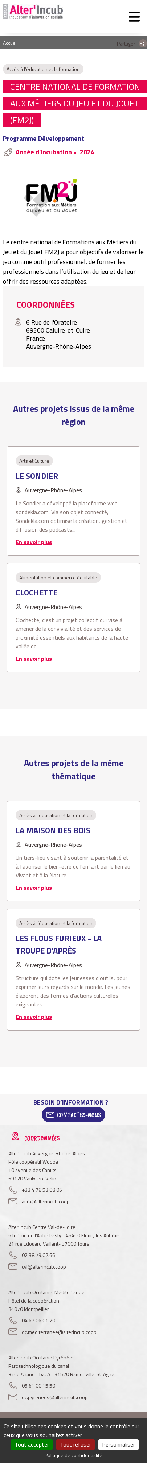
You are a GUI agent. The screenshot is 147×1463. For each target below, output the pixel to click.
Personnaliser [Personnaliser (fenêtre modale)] (118, 1444)
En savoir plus (34, 542)
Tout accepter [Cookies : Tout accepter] (32, 1444)
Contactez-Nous (79, 1115)
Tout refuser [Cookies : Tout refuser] (75, 1444)
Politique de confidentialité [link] (73, 1455)
